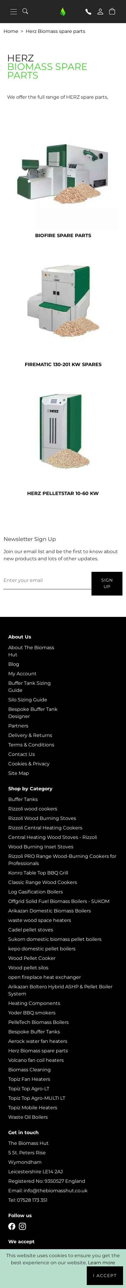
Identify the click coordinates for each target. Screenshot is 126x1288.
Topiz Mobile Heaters (32, 1107)
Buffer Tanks (23, 799)
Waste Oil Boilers (28, 1117)
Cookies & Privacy (29, 764)
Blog (13, 664)
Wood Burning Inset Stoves (40, 847)
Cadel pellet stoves (30, 930)
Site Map (18, 773)
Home (11, 31)
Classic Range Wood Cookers (42, 882)
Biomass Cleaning (29, 1069)
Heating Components (34, 1003)
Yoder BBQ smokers (31, 1013)
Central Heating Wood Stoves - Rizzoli (52, 837)
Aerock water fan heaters (37, 1041)
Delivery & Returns (30, 735)
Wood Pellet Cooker (31, 958)
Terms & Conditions (31, 745)
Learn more (101, 1262)
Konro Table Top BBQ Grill (38, 873)
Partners (18, 726)
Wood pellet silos (28, 968)
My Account (22, 673)
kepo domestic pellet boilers (42, 949)
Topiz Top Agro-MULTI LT (36, 1098)
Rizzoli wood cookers (32, 809)
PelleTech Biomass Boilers (38, 1022)
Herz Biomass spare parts (55, 31)
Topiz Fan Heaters (29, 1079)
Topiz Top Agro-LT (28, 1088)
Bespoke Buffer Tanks (34, 1032)
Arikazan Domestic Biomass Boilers (49, 911)
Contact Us (21, 754)
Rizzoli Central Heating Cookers (45, 828)
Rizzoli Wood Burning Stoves (42, 818)
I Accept (105, 1275)
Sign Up (107, 583)
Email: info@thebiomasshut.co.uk (48, 1190)
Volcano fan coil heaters (36, 1060)
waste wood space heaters (39, 920)
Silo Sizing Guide (27, 700)
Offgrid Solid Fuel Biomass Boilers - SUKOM (58, 901)
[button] (112, 11)
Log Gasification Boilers (35, 892)
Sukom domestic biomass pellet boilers (55, 939)
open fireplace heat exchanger (44, 977)
